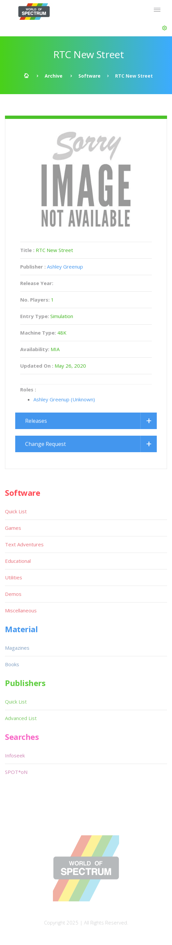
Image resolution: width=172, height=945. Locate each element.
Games (13, 528)
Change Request (45, 444)
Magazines (17, 647)
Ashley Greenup (65, 266)
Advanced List (21, 718)
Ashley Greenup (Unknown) (64, 399)
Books (12, 664)
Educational (18, 561)
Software (89, 76)
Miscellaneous (21, 610)
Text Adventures (24, 544)
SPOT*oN (16, 772)
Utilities (13, 577)
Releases (36, 420)
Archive (54, 76)
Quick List (16, 511)
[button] (164, 28)
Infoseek (15, 755)
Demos (13, 594)
